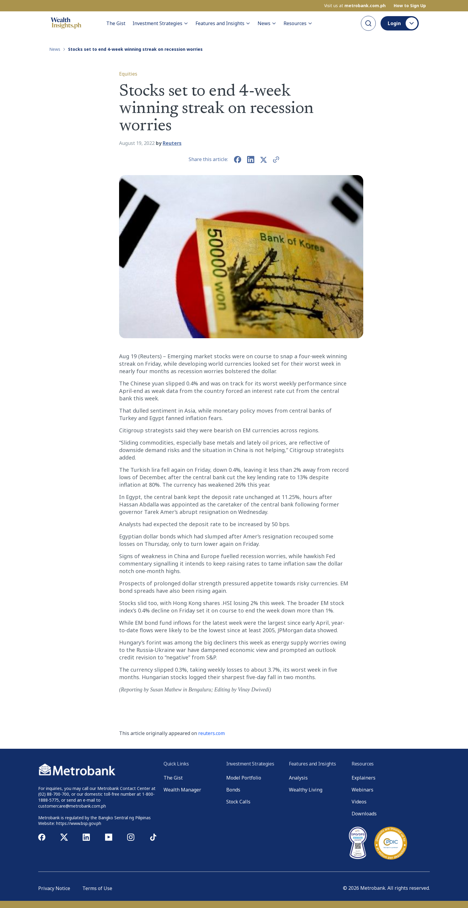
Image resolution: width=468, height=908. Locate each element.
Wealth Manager (182, 789)
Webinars (362, 789)
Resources (298, 23)
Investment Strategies (160, 23)
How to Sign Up (410, 6)
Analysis (298, 777)
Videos (359, 801)
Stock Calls (238, 801)
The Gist (115, 23)
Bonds (233, 789)
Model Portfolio (243, 777)
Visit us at (355, 6)
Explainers (363, 777)
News (267, 23)
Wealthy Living (305, 789)
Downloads (364, 813)
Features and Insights (222, 23)
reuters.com (211, 733)
